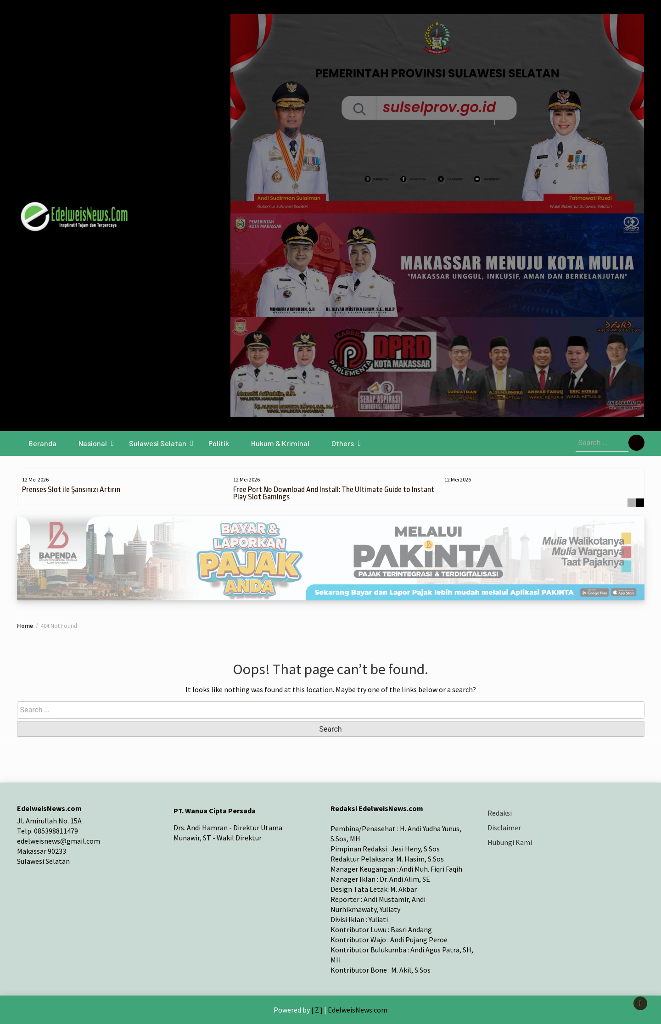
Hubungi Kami (509, 842)
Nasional (92, 443)
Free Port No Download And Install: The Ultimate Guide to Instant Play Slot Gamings (333, 493)
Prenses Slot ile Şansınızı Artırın (71, 489)
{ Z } (317, 1009)
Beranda (42, 443)
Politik (218, 443)
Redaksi (499, 812)
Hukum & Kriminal (280, 443)
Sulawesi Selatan (157, 443)
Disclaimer (504, 827)
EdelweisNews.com (357, 1009)
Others (342, 443)
